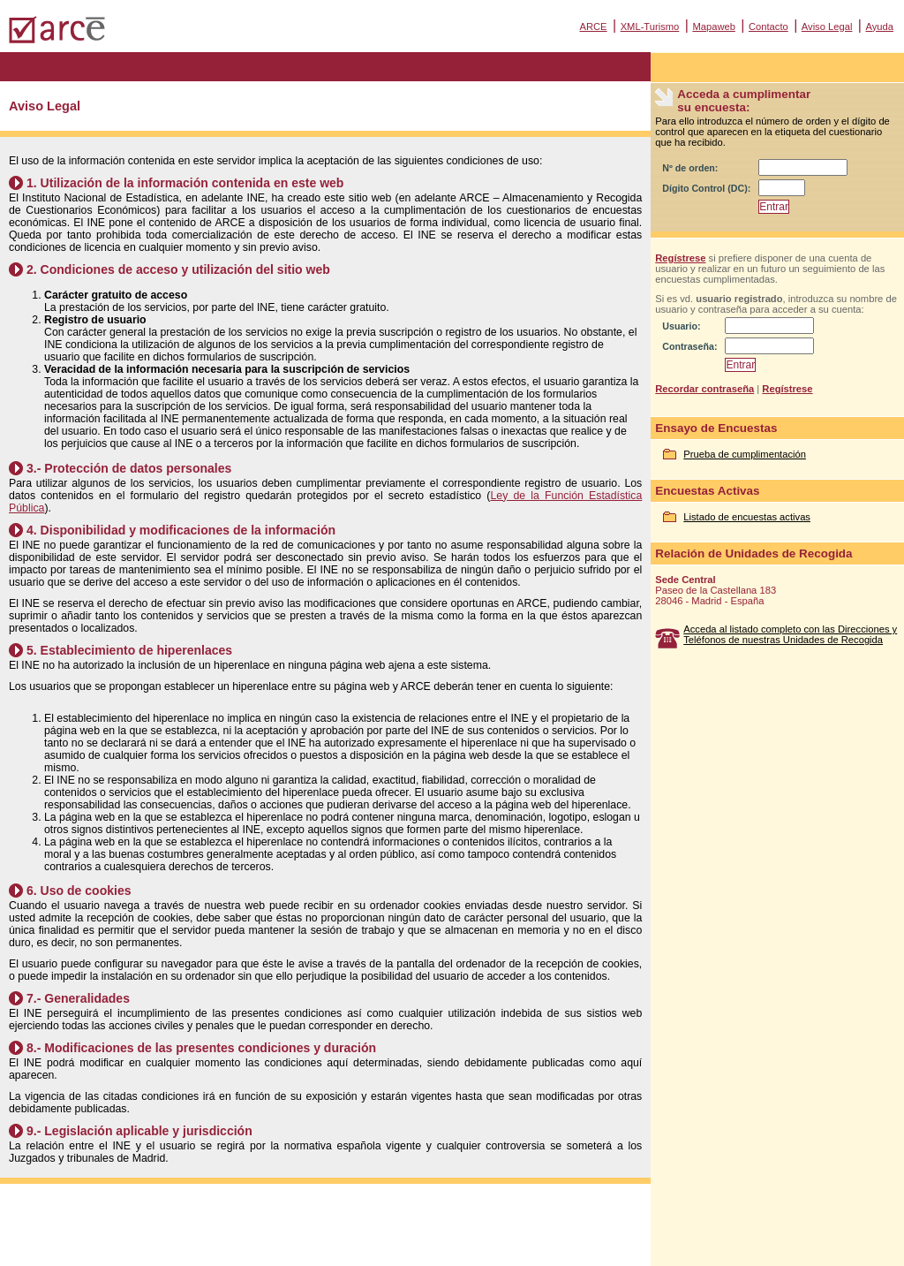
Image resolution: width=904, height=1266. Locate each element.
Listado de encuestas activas (746, 517)
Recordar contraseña (704, 388)
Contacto (768, 26)
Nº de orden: (690, 168)
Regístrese (680, 258)
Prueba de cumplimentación (744, 454)
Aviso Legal (827, 26)
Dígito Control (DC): (706, 188)
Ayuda (879, 26)
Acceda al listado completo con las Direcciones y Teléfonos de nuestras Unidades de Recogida (790, 634)
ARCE (592, 26)
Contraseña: (689, 346)
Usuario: (681, 326)
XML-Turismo (650, 26)
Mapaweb (713, 26)
